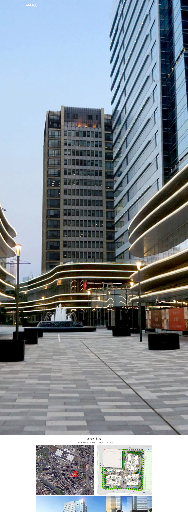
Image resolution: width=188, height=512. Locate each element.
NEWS (149, 5)
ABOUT (129, 5)
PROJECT (139, 5)
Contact (158, 5)
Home (120, 5)
